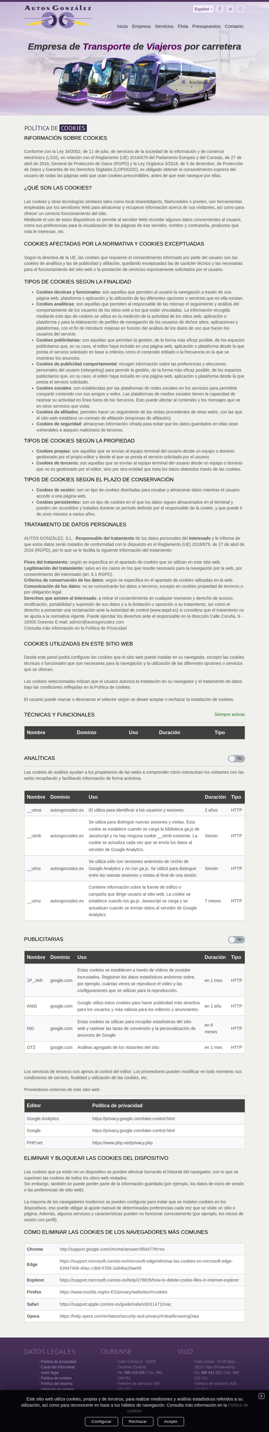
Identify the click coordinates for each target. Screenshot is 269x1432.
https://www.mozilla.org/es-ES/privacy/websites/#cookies (113, 1292)
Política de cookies (56, 1378)
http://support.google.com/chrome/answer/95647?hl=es (112, 1249)
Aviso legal (50, 1373)
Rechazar (138, 1421)
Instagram (240, 9)
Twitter (230, 9)
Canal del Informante (58, 1367)
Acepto (170, 1421)
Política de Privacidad (106, 628)
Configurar (101, 1421)
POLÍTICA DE (55, 128)
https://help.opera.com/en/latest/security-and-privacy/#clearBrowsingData (129, 1316)
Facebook (220, 9)
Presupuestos (206, 26)
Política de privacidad (58, 1362)
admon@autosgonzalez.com (96, 622)
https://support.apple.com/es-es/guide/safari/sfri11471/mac (115, 1304)
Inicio (122, 26)
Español (202, 9)
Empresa (141, 26)
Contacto (234, 26)
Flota (183, 26)
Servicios (164, 26)
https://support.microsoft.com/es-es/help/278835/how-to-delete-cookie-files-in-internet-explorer (149, 1280)
